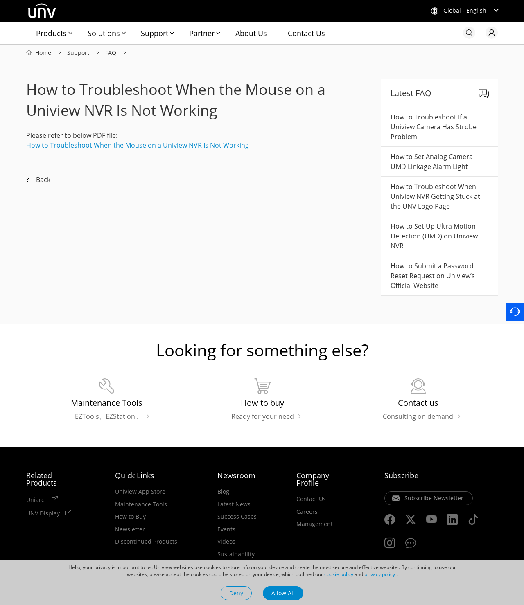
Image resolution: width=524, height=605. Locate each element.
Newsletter (130, 529)
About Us (251, 33)
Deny (236, 593)
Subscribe (401, 475)
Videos (226, 541)
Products (51, 33)
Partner (202, 33)
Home (43, 52)
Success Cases (237, 517)
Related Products (41, 479)
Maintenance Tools (141, 504)
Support (154, 33)
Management (314, 524)
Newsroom (236, 475)
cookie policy (338, 574)
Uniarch (37, 499)
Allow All (283, 593)
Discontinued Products (146, 541)
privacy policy (379, 574)
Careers (307, 512)
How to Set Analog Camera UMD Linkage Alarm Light (432, 161)
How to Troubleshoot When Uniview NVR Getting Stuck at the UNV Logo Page (435, 196)
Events (226, 529)
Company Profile (312, 479)
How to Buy (130, 517)
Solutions (104, 33)
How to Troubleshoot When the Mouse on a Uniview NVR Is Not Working (137, 145)
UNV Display (43, 513)
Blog (223, 492)
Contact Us (306, 33)
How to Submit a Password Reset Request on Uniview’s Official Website (433, 275)
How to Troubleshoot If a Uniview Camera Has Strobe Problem (434, 126)
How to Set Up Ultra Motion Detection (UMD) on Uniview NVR (434, 236)
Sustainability (236, 554)
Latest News (234, 504)
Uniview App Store (140, 492)
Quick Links (134, 475)
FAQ (110, 52)
